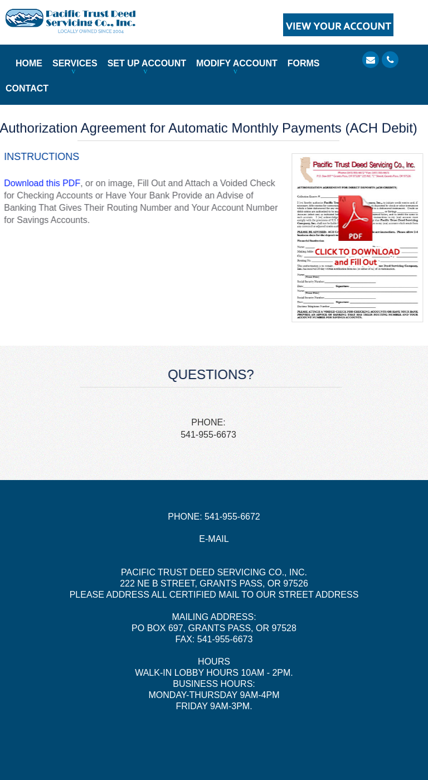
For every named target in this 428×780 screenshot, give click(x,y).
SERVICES (75, 63)
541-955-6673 (208, 434)
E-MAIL (213, 539)
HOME (29, 63)
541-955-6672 (232, 516)
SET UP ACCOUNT (147, 63)
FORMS (304, 63)
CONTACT (27, 88)
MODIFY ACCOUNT (237, 63)
